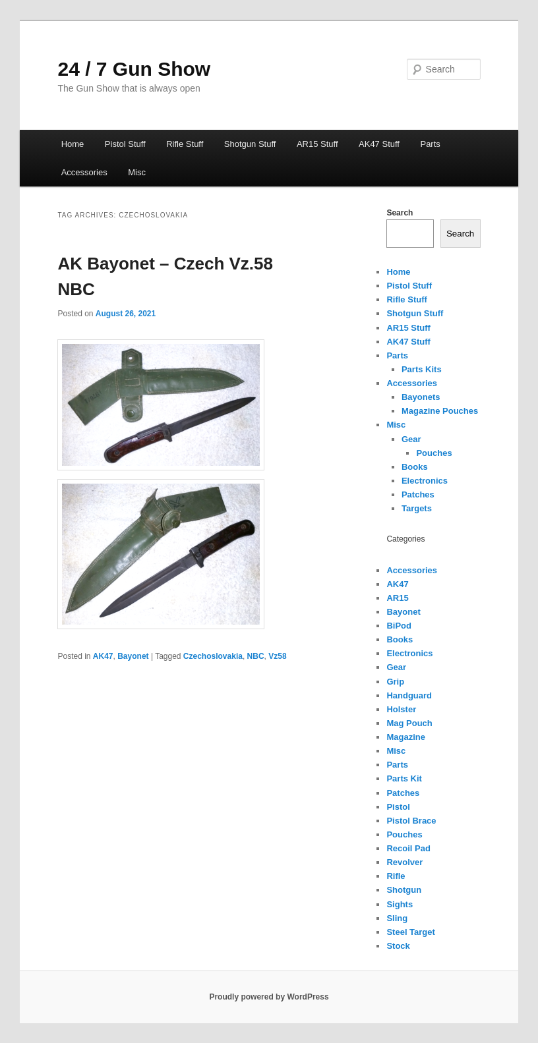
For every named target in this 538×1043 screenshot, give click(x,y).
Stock (397, 946)
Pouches (434, 453)
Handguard (409, 695)
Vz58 (277, 656)
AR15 (397, 598)
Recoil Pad (408, 848)
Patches (418, 494)
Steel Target (410, 932)
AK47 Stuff (379, 144)
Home (72, 144)
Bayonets (421, 397)
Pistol (397, 807)
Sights (399, 904)
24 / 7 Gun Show (133, 69)
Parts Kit (403, 778)
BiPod (398, 626)
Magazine (405, 737)
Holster (401, 709)
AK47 (103, 656)
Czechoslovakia (213, 656)
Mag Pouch (409, 723)
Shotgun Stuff (250, 144)
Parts (430, 144)
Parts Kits (422, 369)
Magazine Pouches (440, 411)
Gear (411, 439)
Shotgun (403, 890)
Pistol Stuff (125, 144)
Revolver (404, 862)
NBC (255, 656)
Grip (395, 682)
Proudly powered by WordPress (268, 996)
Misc (137, 172)
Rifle (395, 876)
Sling (396, 918)
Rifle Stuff (184, 144)
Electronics (425, 481)
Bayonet (132, 656)
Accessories (84, 172)
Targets (417, 508)
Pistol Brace (411, 821)
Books (415, 467)
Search (399, 212)
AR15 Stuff (317, 144)
